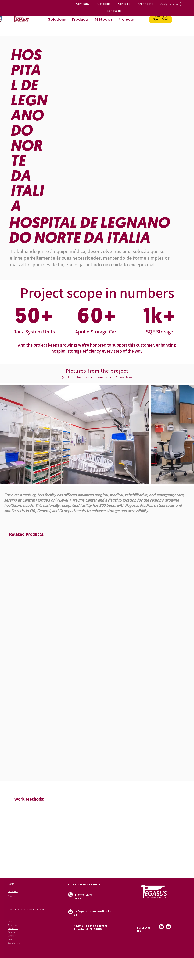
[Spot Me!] (160, 19)
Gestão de (13, 928)
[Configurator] (170, 4)
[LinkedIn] (161, 926)
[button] (103, 20)
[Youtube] (168, 926)
